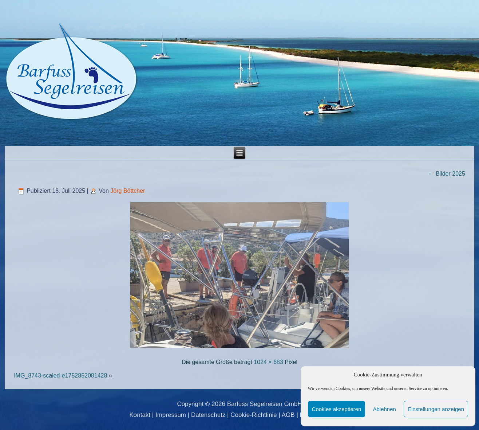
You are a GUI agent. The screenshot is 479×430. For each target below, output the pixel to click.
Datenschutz (208, 414)
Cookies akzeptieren (336, 409)
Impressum (170, 414)
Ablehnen (384, 409)
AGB (288, 414)
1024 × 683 (268, 362)
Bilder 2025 (446, 174)
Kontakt (139, 414)
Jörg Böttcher (127, 191)
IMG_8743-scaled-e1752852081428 (60, 375)
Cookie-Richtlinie (253, 414)
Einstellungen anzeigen (436, 409)
